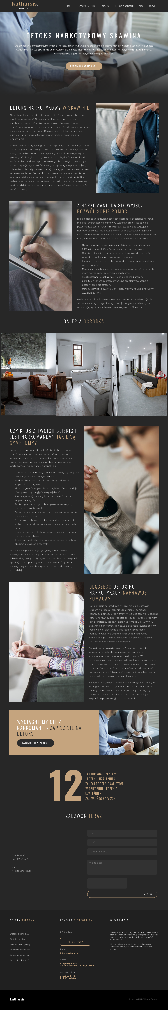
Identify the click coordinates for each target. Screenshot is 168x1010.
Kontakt (153, 6)
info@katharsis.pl (69, 953)
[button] (84, 66)
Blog (141, 6)
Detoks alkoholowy (19, 934)
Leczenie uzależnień (87, 6)
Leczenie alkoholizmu (20, 949)
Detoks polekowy (18, 939)
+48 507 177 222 (25, 8)
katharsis (25, 3)
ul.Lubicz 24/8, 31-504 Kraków (68, 977)
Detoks (106, 6)
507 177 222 (107, 798)
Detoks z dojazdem (125, 6)
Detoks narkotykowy (20, 944)
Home (69, 6)
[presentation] (107, 883)
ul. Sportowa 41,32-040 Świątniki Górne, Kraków (77, 964)
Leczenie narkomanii (20, 955)
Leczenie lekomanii (19, 960)
